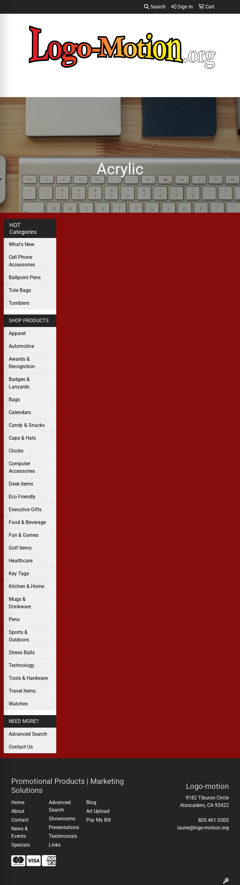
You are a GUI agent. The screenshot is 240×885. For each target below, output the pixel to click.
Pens (14, 619)
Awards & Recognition (22, 362)
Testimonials (63, 836)
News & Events (19, 832)
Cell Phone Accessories (22, 261)
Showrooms (62, 819)
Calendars (20, 412)
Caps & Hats (22, 438)
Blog (91, 802)
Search (155, 7)
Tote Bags (20, 290)
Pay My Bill (98, 820)
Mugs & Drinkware (20, 603)
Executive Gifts (25, 509)
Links (55, 845)
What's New (21, 244)
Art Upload (97, 811)
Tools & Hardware (28, 678)
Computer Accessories (22, 467)
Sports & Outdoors (19, 636)
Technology (21, 665)
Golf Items (20, 548)
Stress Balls (22, 652)
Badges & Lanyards (19, 383)
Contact (19, 820)
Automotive (21, 346)
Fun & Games (23, 535)
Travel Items (22, 691)
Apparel (17, 333)
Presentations (64, 827)
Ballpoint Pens (25, 277)
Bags (14, 400)
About (17, 811)
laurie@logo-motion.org (203, 828)
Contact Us (21, 747)
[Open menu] (227, 88)
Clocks (16, 451)
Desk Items (21, 484)
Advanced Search (28, 734)
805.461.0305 (213, 820)
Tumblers (19, 303)
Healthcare (20, 561)
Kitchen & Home (26, 586)
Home (17, 802)
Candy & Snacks (27, 425)
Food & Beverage (27, 522)
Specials (20, 845)
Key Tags (19, 573)
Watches (18, 704)
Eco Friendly (22, 497)
